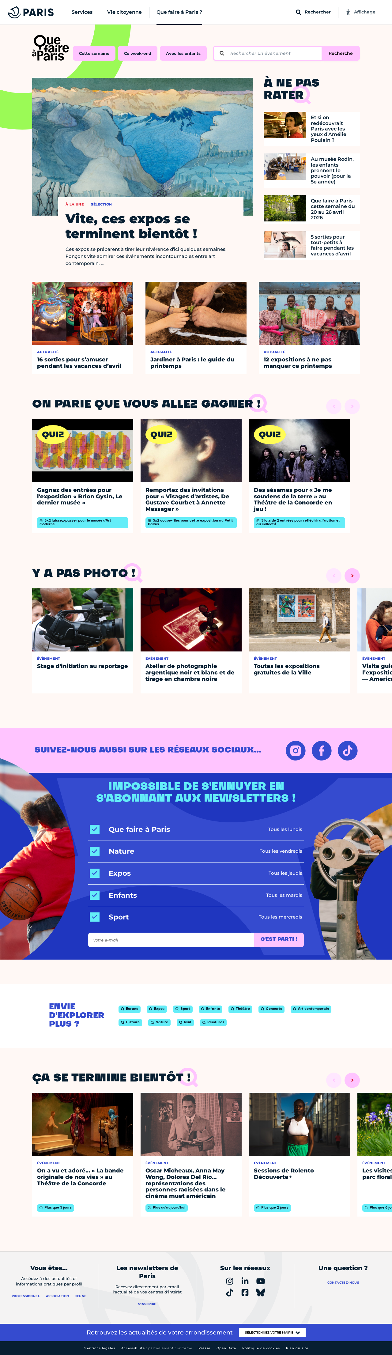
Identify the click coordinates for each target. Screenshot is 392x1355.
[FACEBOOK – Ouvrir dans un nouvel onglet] (322, 751)
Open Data (226, 1348)
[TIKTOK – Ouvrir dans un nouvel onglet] (348, 751)
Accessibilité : (156, 1348)
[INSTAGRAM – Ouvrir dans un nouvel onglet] (296, 751)
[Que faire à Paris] (130, 829)
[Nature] (112, 851)
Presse (204, 1348)
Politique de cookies (261, 1348)
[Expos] (110, 873)
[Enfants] (113, 895)
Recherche (341, 53)
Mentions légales (99, 1348)
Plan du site (297, 1348)
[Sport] (109, 917)
